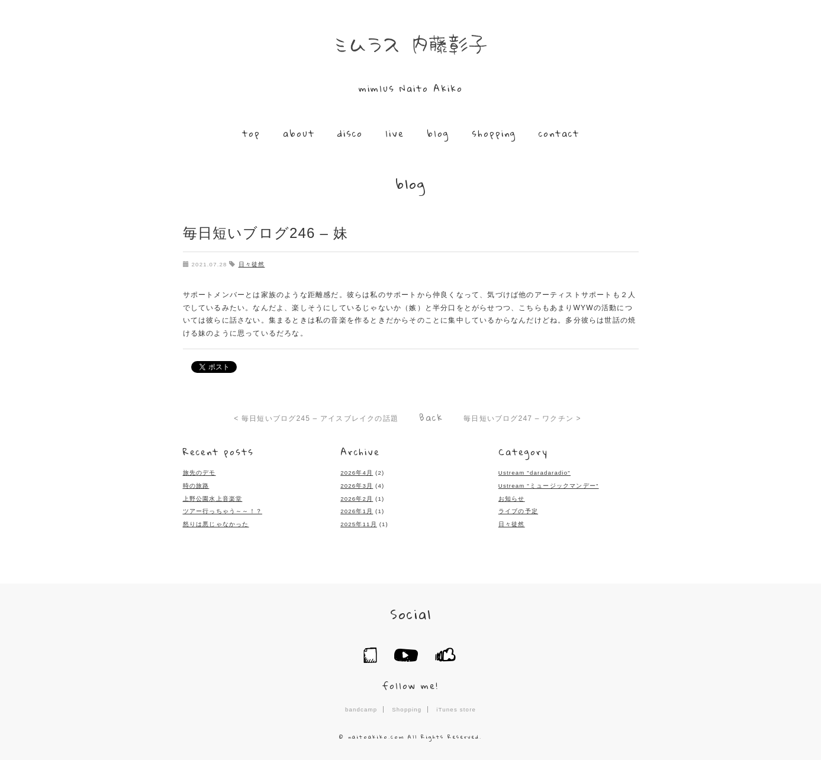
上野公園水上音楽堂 (213, 498)
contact (559, 133)
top (251, 133)
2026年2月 (356, 498)
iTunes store (456, 709)
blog (438, 133)
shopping (494, 133)
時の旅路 (196, 485)
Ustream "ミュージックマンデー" (548, 485)
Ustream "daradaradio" (534, 472)
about (299, 133)
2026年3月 (356, 485)
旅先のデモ (199, 472)
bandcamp (361, 709)
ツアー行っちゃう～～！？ (222, 511)
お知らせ (511, 498)
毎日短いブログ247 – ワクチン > (522, 418)
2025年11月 (358, 523)
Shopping (406, 709)
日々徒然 (252, 264)
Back (431, 416)
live (394, 133)
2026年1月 (356, 511)
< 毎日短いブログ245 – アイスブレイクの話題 (316, 418)
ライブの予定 (518, 511)
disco (350, 133)
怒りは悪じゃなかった (216, 523)
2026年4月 (356, 472)
